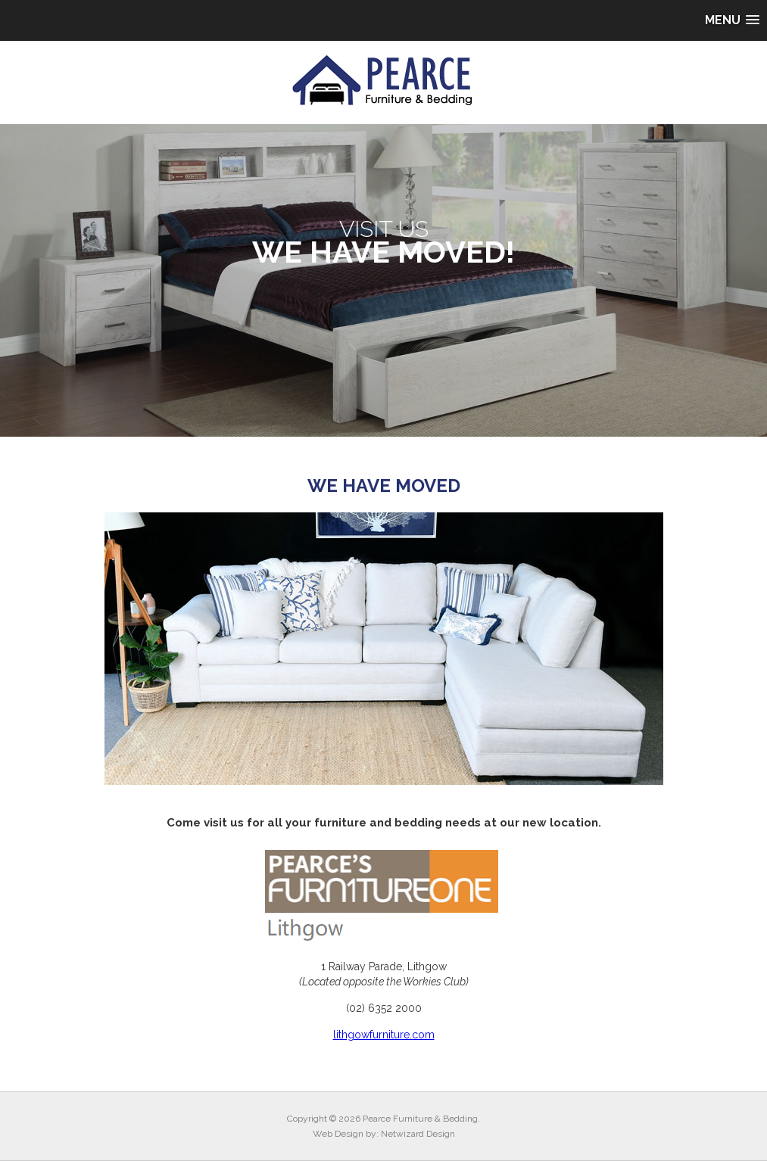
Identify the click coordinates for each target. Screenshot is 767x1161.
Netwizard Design (418, 1133)
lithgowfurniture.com (384, 1035)
